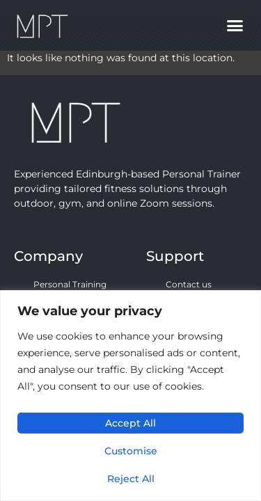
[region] (130, 395)
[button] (235, 26)
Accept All (130, 423)
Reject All (131, 478)
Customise (130, 451)
